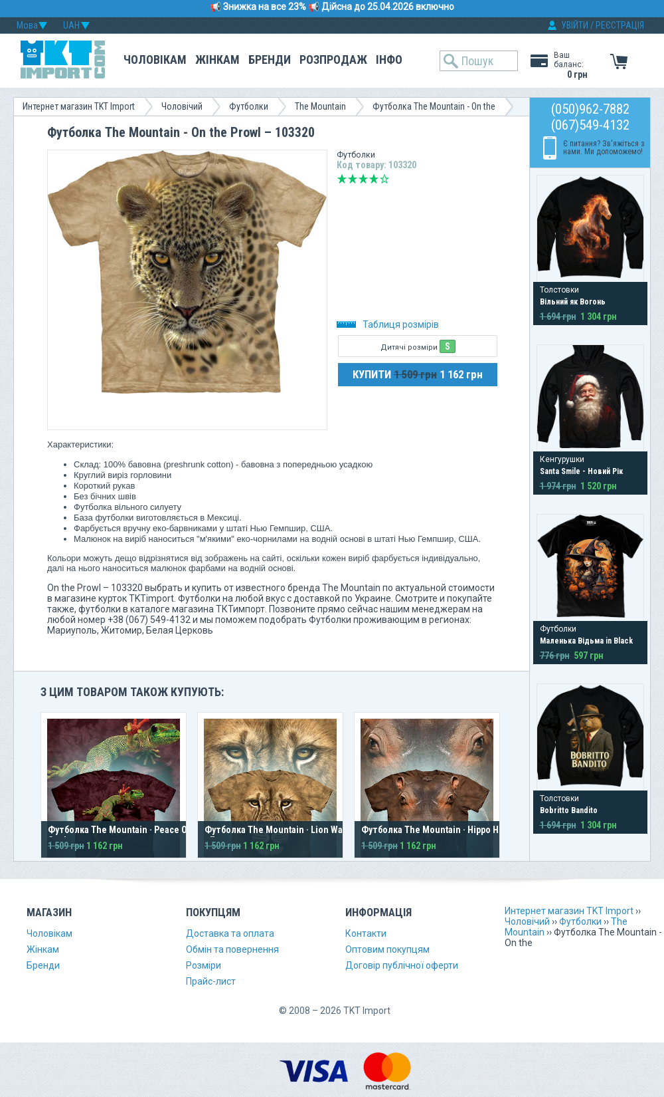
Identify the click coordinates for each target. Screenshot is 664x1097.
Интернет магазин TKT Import (79, 106)
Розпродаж (333, 59)
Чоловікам (155, 59)
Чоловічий (182, 106)
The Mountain (320, 106)
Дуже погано (342, 179)
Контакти (365, 933)
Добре (374, 179)
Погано (352, 179)
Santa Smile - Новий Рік (581, 471)
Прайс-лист (211, 981)
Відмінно (384, 179)
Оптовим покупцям (387, 949)
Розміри (203, 965)
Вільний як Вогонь (573, 301)
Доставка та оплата (230, 933)
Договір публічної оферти (401, 965)
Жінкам (217, 59)
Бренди (269, 59)
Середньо (363, 179)
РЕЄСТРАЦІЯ (620, 25)
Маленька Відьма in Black (586, 641)
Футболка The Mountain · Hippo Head (437, 829)
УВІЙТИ (574, 25)
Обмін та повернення (232, 949)
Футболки (248, 106)
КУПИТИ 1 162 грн (418, 374)
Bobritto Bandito (569, 810)
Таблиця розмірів (388, 324)
